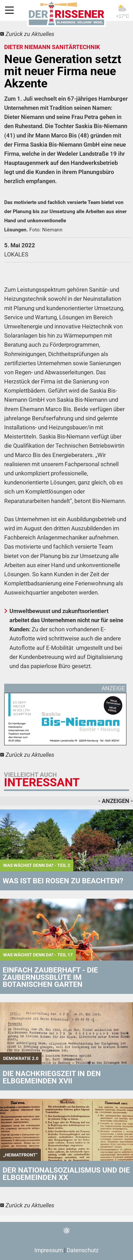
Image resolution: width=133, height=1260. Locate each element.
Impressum (48, 1250)
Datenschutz (83, 1250)
